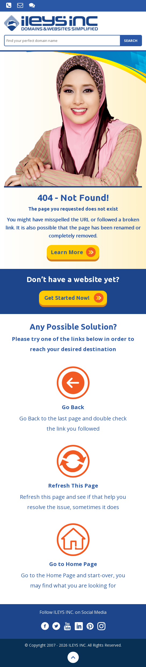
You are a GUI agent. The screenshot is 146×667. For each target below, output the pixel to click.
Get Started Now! (67, 298)
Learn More (67, 252)
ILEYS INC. (78, 645)
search (130, 40)
